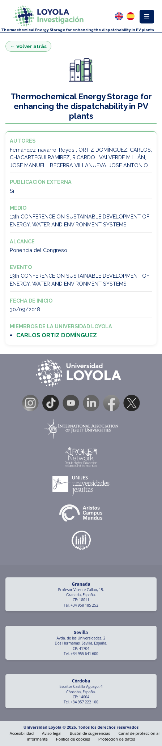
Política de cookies (73, 739)
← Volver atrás (28, 46)
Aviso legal (51, 733)
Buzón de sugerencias (90, 733)
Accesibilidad (22, 733)
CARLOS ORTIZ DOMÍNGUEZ (56, 335)
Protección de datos (116, 739)
